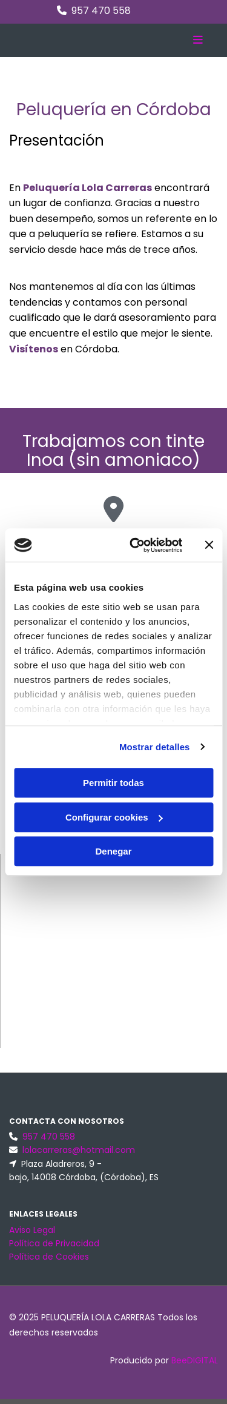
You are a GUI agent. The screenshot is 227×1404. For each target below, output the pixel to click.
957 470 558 (101, 11)
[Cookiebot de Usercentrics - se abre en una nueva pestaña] (135, 545)
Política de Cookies (49, 1257)
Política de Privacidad (54, 1243)
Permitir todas (113, 783)
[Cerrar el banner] (209, 545)
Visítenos (33, 349)
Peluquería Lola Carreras (87, 188)
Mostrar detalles (154, 747)
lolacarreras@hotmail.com (78, 1150)
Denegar (113, 851)
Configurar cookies (114, 817)
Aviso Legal (32, 1230)
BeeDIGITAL (194, 1360)
